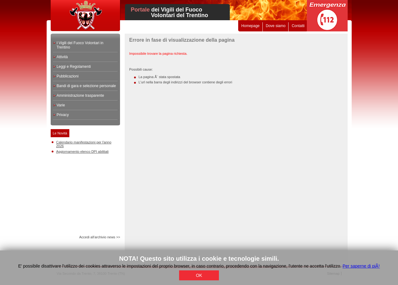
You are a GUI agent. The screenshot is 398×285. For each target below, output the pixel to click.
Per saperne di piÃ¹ (361, 266)
